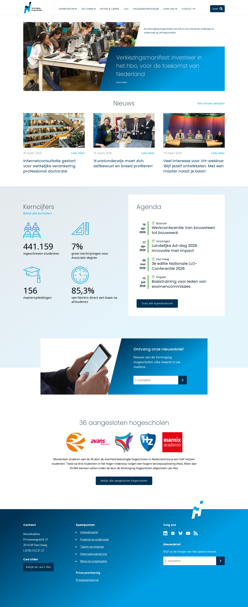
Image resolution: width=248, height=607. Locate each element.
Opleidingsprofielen (146, 8)
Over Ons (169, 8)
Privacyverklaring (87, 580)
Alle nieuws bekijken (211, 103)
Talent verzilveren (92, 547)
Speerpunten (67, 8)
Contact (187, 8)
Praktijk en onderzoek (94, 539)
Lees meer (121, 82)
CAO (126, 8)
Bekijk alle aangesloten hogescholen (124, 480)
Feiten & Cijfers (109, 8)
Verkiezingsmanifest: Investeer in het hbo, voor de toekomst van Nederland (159, 66)
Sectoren (87, 8)
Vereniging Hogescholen (34, 7)
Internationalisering (93, 554)
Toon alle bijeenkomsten (157, 303)
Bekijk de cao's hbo (38, 567)
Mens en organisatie (93, 561)
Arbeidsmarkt (89, 532)
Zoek (215, 8)
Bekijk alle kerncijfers (37, 213)
